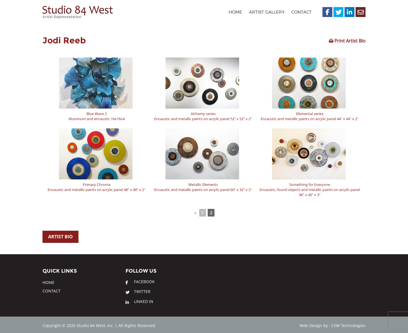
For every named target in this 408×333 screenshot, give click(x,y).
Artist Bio (60, 237)
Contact (301, 12)
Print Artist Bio (349, 41)
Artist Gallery (266, 12)
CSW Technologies (348, 325)
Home (235, 12)
